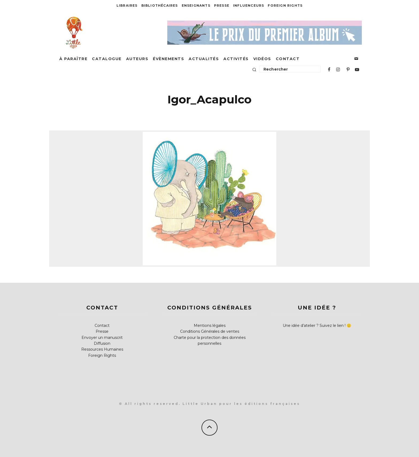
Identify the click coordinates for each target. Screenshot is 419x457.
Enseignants (196, 5)
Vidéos (262, 58)
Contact (288, 58)
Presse (221, 5)
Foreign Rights (285, 5)
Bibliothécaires (159, 5)
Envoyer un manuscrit (102, 337)
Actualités (204, 58)
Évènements (168, 58)
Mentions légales (210, 325)
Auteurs (137, 58)
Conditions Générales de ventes (209, 331)
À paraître (73, 58)
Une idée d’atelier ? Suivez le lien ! (314, 325)
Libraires (127, 5)
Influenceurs (248, 5)
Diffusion (102, 343)
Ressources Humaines (102, 349)
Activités (236, 58)
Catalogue (107, 58)
